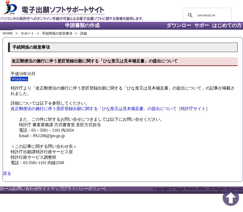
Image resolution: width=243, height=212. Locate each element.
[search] (206, 15)
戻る (7, 173)
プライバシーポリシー (84, 188)
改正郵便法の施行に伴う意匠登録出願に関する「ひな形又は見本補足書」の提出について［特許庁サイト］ (110, 108)
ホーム (6, 188)
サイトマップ (50, 188)
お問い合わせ (25, 188)
